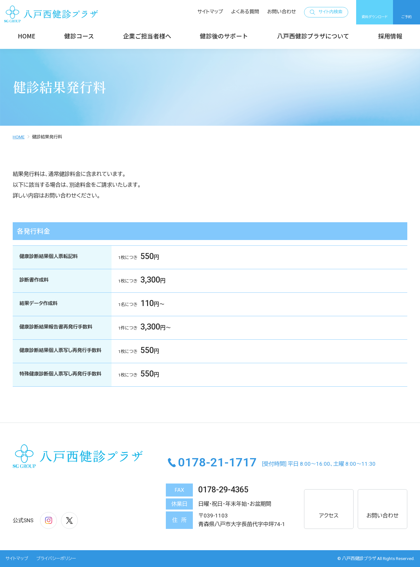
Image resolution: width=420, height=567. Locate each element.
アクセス (329, 508)
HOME (26, 35)
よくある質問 (245, 12)
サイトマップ (210, 12)
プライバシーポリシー (56, 558)
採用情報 (390, 35)
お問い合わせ (281, 12)
